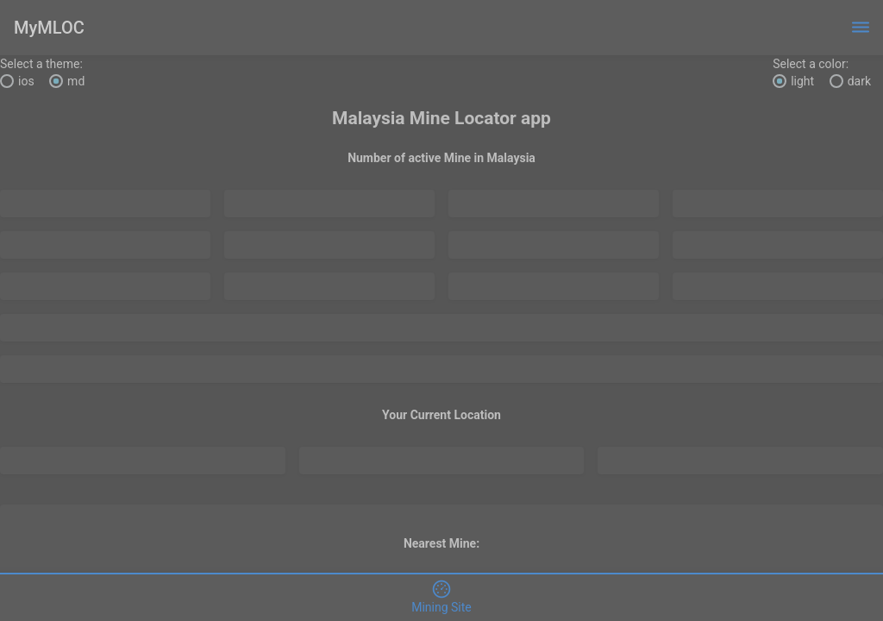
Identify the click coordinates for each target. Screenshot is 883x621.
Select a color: (811, 64)
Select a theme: (41, 64)
